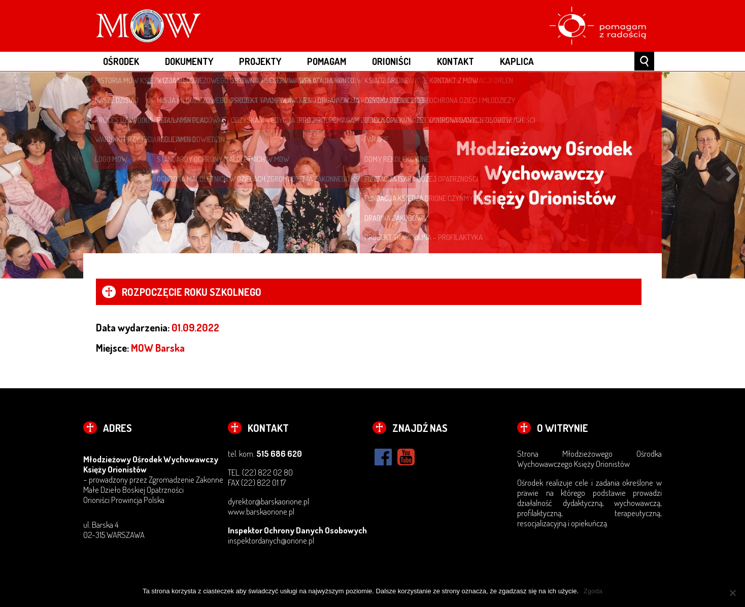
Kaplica (517, 61)
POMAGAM (326, 61)
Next (731, 175)
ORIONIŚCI (391, 61)
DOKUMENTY (189, 61)
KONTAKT (455, 61)
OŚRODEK (121, 61)
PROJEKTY (260, 61)
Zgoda (593, 591)
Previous (14, 175)
